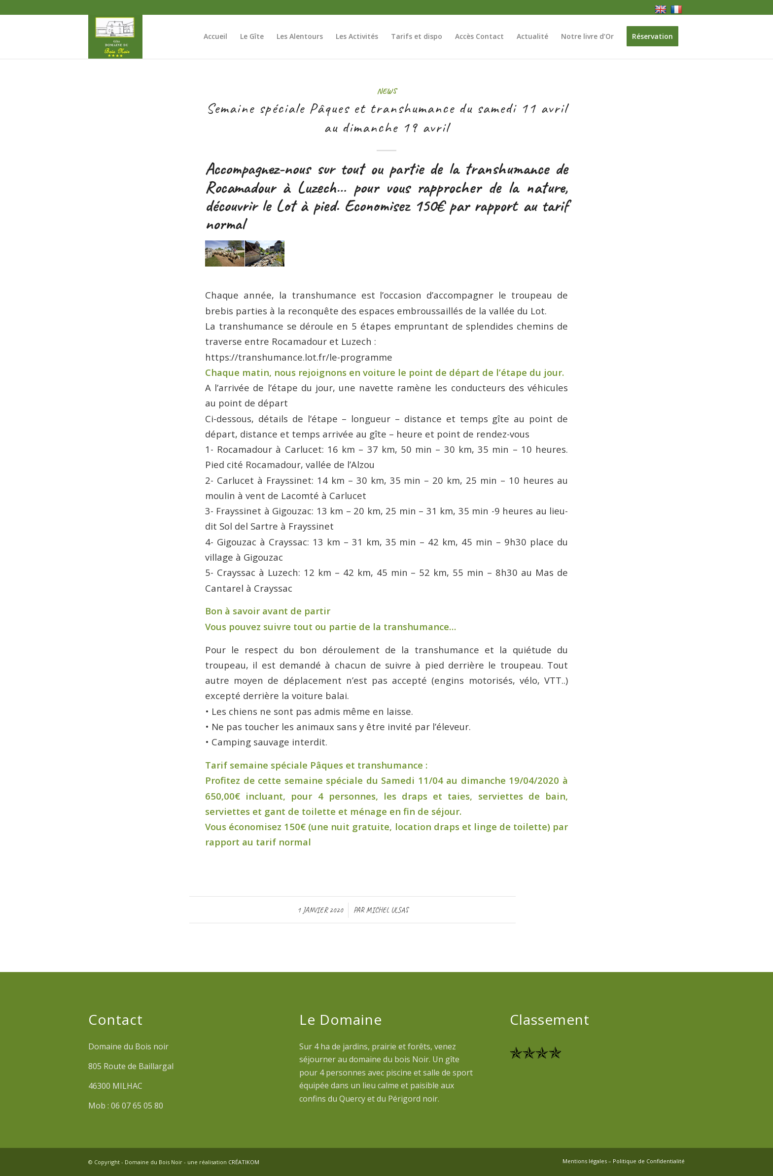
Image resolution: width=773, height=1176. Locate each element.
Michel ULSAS (387, 910)
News (386, 91)
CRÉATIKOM (243, 1162)
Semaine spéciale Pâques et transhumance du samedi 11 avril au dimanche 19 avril (386, 117)
